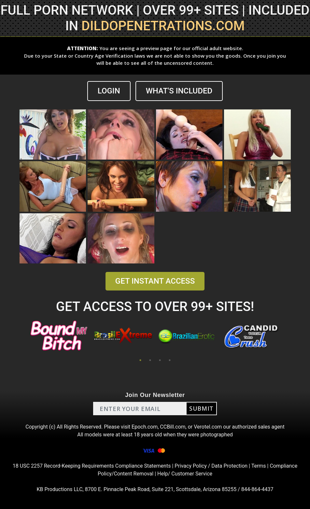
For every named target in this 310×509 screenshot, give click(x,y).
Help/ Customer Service (184, 474)
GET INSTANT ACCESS (155, 281)
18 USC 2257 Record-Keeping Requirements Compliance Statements (92, 466)
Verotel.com (208, 427)
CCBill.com (172, 427)
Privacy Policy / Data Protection (211, 466)
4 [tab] (169, 360)
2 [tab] (150, 360)
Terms (258, 466)
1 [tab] (140, 360)
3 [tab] (160, 360)
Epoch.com (145, 427)
